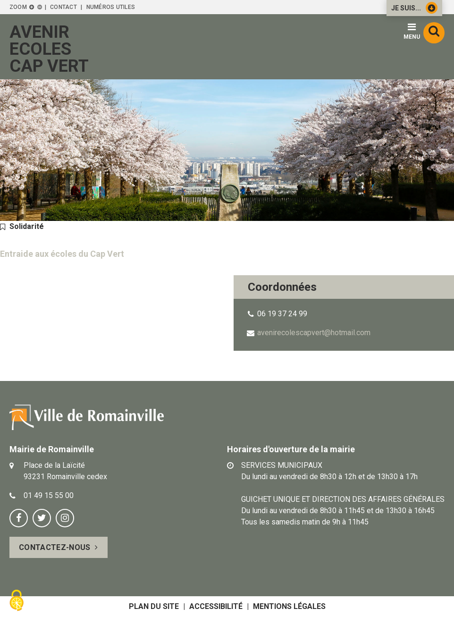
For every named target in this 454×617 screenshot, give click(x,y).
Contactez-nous (54, 547)
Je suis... (414, 8)
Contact (63, 7)
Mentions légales (289, 606)
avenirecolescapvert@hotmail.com (313, 332)
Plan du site (154, 606)
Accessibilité (216, 606)
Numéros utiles (110, 7)
